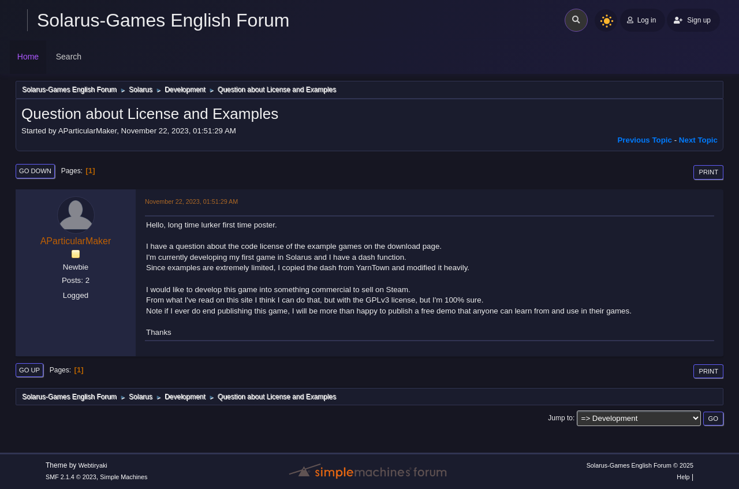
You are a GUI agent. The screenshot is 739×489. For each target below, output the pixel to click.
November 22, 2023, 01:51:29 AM (191, 201)
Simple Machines (123, 476)
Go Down (35, 170)
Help (683, 476)
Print (708, 172)
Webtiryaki (93, 465)
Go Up (29, 370)
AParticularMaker (75, 241)
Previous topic (644, 140)
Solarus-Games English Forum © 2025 (640, 465)
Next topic (698, 140)
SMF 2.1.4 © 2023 (71, 476)
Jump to (560, 418)
